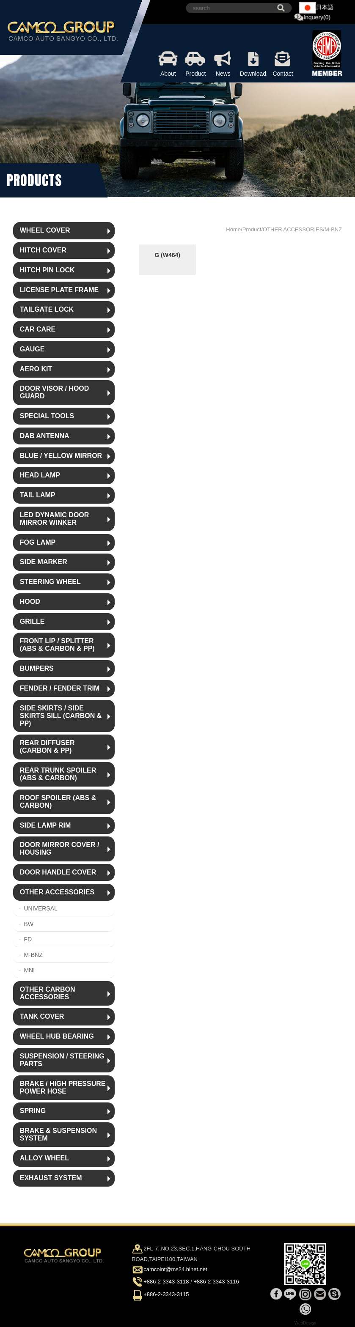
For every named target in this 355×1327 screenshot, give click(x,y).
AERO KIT (36, 369)
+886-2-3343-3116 (216, 1282)
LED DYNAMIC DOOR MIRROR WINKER (54, 518)
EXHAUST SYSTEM (51, 1178)
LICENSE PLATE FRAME (59, 289)
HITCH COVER (43, 250)
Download (253, 62)
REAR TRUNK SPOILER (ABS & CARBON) (58, 774)
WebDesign (305, 1323)
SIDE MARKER (43, 561)
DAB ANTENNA (44, 435)
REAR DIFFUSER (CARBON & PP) (47, 746)
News (223, 62)
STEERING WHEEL (50, 581)
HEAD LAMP (40, 475)
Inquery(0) (312, 18)
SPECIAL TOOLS (47, 415)
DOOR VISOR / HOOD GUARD (54, 392)
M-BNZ (33, 954)
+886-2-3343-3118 (166, 1282)
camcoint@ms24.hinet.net (175, 1270)
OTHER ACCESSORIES (57, 892)
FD (28, 939)
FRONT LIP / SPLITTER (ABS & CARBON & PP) (57, 644)
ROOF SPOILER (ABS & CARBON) (58, 801)
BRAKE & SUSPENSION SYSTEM (58, 1134)
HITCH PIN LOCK (47, 270)
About (168, 62)
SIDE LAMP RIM (45, 825)
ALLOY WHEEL (44, 1158)
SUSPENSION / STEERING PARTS (62, 1060)
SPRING (33, 1110)
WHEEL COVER (45, 230)
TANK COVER (42, 1016)
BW (28, 924)
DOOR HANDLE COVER (58, 872)
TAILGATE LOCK (47, 309)
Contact (283, 62)
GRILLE (32, 621)
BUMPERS (37, 668)
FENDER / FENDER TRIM (59, 688)
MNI (29, 970)
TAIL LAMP (37, 495)
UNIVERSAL (40, 908)
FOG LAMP (37, 542)
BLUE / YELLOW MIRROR (61, 455)
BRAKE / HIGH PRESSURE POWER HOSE (63, 1087)
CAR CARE (37, 329)
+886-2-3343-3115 (166, 1294)
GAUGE (32, 349)
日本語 (316, 8)
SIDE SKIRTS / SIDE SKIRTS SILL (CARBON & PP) (61, 716)
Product (195, 62)
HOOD (30, 601)
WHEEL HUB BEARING (57, 1036)
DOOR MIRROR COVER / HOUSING (59, 848)
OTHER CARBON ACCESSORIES (47, 993)
